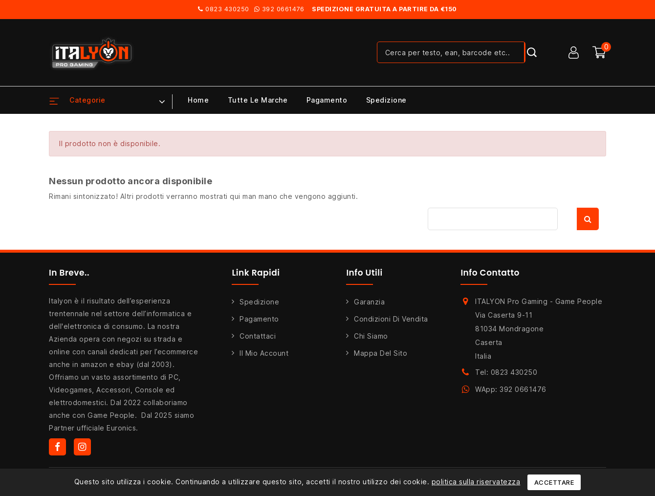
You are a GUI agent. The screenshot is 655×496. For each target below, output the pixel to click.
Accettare (554, 482)
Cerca (588, 219)
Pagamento (327, 100)
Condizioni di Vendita (391, 319)
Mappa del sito (380, 353)
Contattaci (258, 336)
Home (198, 100)
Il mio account (264, 353)
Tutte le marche (258, 100)
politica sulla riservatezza (476, 481)
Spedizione (386, 100)
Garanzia (369, 302)
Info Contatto (490, 273)
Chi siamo (371, 336)
